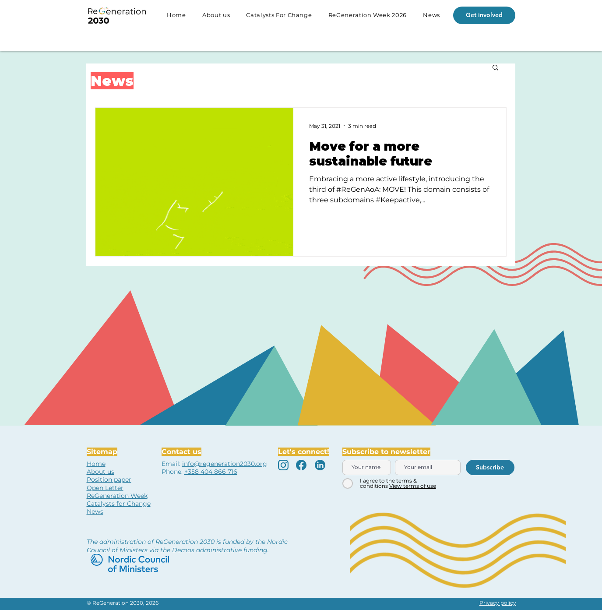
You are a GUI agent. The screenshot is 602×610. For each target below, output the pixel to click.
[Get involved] (484, 15)
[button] (495, 68)
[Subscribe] (490, 467)
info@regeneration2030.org (224, 464)
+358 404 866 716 (210, 472)
